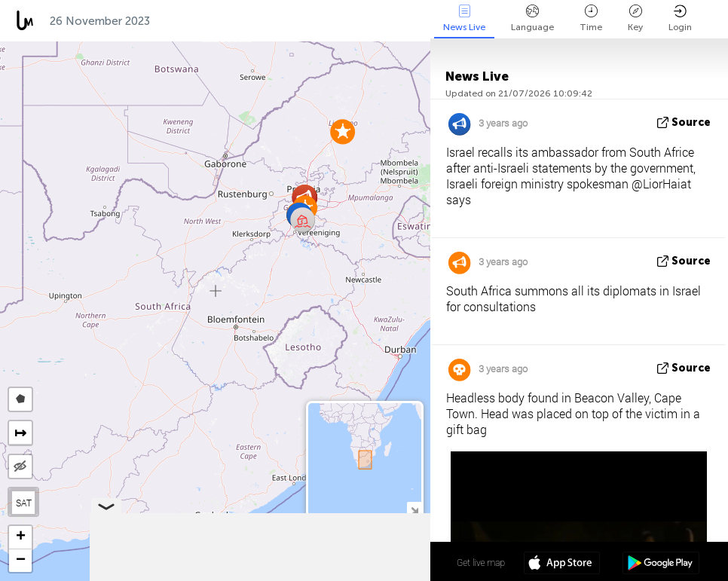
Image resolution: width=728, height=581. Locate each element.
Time (591, 18)
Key (635, 18)
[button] (342, 131)
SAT (24, 503)
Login (680, 18)
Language (532, 18)
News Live (464, 18)
